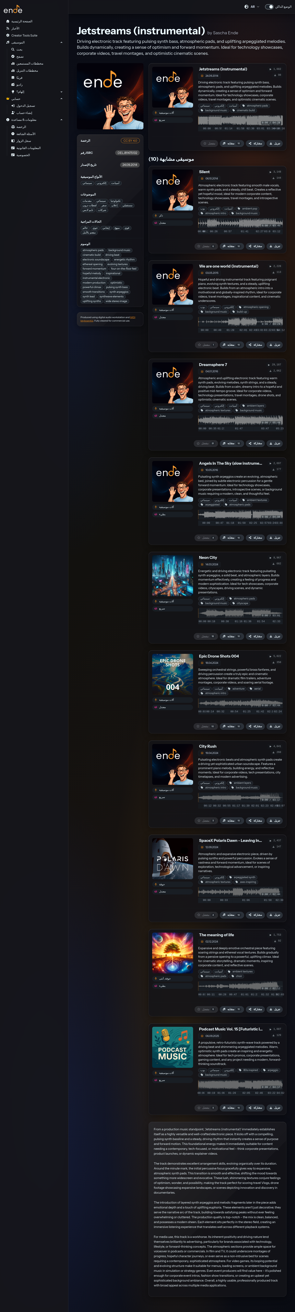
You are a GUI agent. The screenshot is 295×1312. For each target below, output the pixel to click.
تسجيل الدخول (23, 106)
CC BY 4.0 (130, 141)
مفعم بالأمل (89, 232)
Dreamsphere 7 (213, 364)
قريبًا (17, 78)
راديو (17, 84)
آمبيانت (115, 183)
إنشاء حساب (21, 113)
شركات (102, 210)
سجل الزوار (21, 141)
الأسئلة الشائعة (23, 134)
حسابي (13, 99)
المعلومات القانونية (26, 148)
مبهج (117, 227)
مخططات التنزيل (24, 70)
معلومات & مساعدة (21, 120)
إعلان (114, 205)
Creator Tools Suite (21, 35)
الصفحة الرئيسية (19, 21)
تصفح (17, 56)
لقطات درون (90, 205)
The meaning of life (216, 935)
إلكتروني (101, 183)
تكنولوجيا (116, 200)
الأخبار (12, 28)
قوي (127, 227)
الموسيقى (15, 42)
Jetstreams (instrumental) (223, 69)
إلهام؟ (17, 92)
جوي (95, 227)
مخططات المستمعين (27, 63)
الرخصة (18, 127)
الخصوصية (20, 155)
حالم (85, 227)
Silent (204, 172)
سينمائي (87, 183)
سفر (104, 205)
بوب (202, 208)
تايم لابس (88, 210)
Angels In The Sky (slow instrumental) (233, 463)
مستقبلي (127, 205)
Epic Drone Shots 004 (219, 656)
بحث (17, 49)
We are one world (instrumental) (228, 266)
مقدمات (87, 200)
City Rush (207, 746)
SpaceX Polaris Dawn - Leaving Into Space (237, 840)
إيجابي (106, 227)
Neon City (208, 557)
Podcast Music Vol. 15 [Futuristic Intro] (234, 1029)
